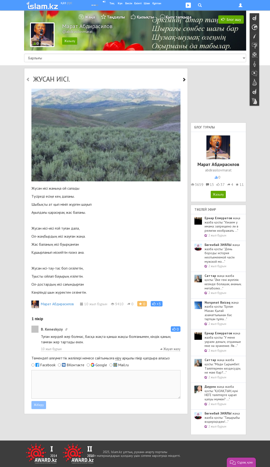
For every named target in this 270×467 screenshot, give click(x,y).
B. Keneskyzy (52, 329)
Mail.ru (123, 365)
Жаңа (90, 17)
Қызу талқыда (178, 17)
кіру (118, 358)
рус (69, 2)
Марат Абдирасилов (52, 303)
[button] (157, 303)
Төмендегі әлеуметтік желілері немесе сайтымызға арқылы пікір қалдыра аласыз (100, 358)
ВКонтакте (75, 365)
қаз (63, 2)
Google (101, 365)
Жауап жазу (170, 349)
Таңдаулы (116, 17)
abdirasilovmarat (218, 170)
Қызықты (145, 17)
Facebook (48, 365)
